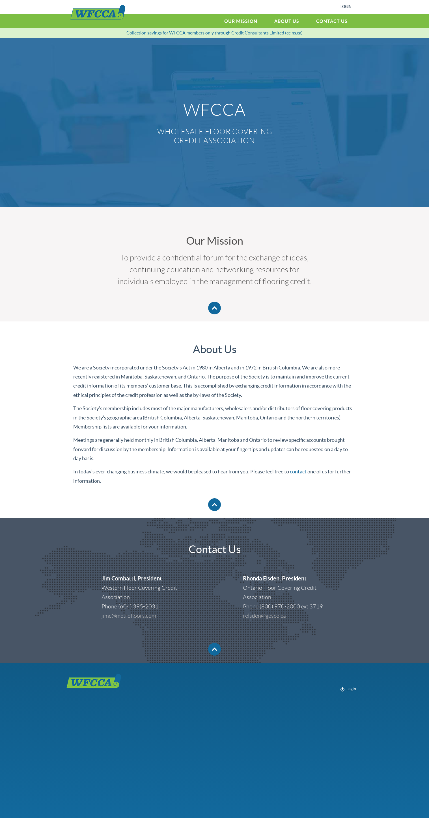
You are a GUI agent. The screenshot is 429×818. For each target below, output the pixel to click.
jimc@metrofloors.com (129, 616)
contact (298, 472)
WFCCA (97, 12)
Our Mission (240, 21)
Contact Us (332, 21)
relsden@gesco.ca (264, 616)
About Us (286, 21)
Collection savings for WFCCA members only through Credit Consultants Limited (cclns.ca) (214, 32)
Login (346, 7)
